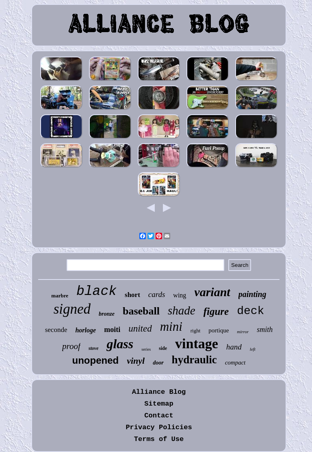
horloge (85, 330)
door (158, 363)
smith (265, 329)
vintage (196, 343)
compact (235, 362)
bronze (107, 314)
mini (171, 326)
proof (71, 346)
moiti (112, 329)
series (146, 349)
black (96, 291)
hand (234, 347)
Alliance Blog (159, 392)
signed (72, 309)
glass (119, 343)
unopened (95, 360)
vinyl (136, 361)
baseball (141, 311)
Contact (158, 415)
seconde (56, 330)
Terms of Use (159, 439)
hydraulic (194, 360)
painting (252, 294)
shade (181, 310)
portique (218, 330)
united (140, 328)
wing (179, 295)
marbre (59, 296)
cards (156, 294)
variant (212, 292)
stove (94, 348)
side (163, 348)
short (132, 295)
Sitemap (158, 404)
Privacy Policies (159, 427)
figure (216, 311)
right (196, 331)
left (253, 349)
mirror (243, 331)
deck (250, 311)
